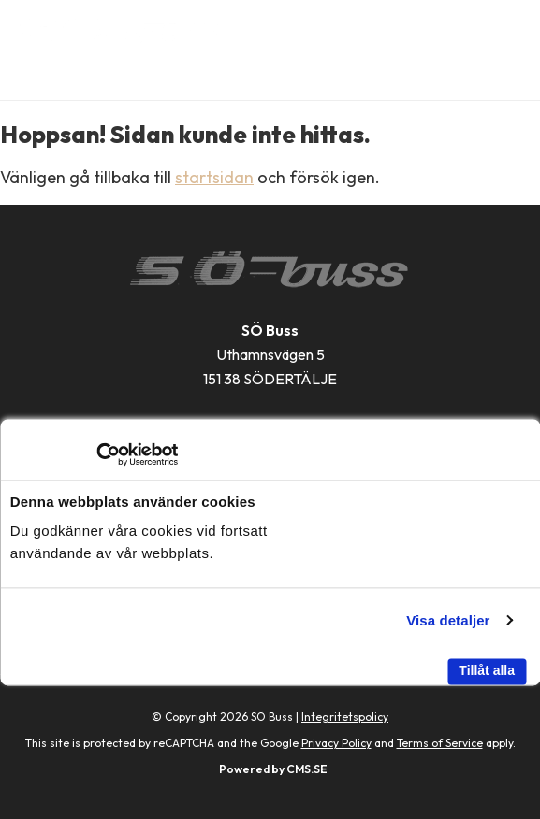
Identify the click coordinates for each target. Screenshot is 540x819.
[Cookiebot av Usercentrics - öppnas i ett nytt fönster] (96, 454)
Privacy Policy (336, 743)
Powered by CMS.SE (273, 769)
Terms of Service (440, 743)
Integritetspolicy (344, 717)
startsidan (214, 177)
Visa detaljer (447, 620)
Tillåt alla (487, 670)
